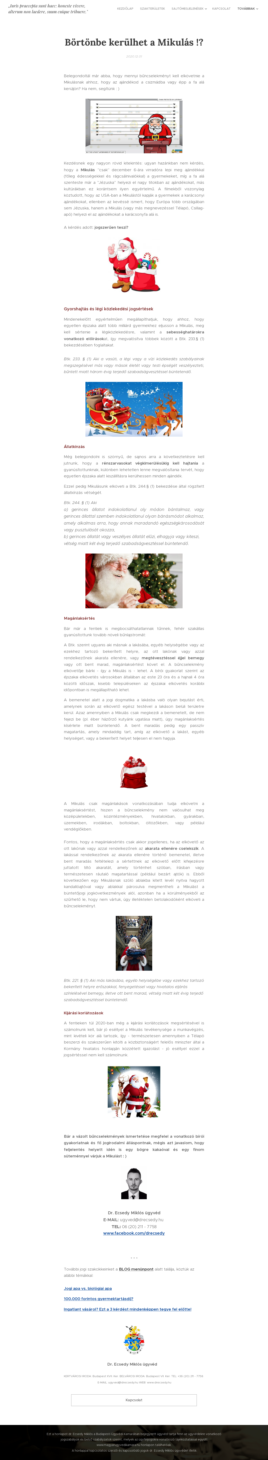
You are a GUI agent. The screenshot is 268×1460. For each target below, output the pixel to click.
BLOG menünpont (136, 1269)
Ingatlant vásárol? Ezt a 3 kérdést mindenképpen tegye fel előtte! (127, 1309)
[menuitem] (126, 8)
